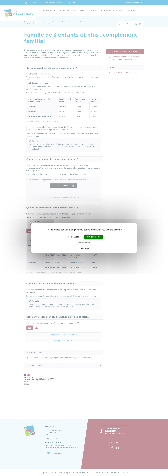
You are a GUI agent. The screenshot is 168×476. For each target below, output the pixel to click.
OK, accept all (93, 237)
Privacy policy (84, 248)
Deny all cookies (84, 243)
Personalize (73, 237)
